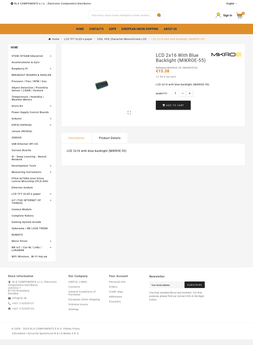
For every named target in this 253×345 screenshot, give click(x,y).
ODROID (17, 143)
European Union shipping (84, 305)
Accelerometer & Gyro (26, 68)
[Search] (121, 18)
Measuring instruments (26, 177)
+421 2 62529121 (23, 309)
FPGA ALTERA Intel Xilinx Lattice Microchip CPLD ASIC (30, 185)
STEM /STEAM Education (27, 61)
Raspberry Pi (20, 74)
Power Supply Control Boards (30, 117)
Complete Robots (23, 221)
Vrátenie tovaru (78, 310)
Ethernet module (22, 193)
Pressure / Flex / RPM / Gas (29, 87)
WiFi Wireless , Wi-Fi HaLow (29, 262)
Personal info (117, 287)
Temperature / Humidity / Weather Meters (28, 104)
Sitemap (73, 315)
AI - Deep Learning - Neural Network (29, 163)
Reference (161, 73)
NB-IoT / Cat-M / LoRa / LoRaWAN (27, 254)
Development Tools (24, 171)
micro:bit (17, 111)
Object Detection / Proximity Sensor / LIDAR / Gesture (30, 94)
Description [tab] (76, 143)
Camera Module (22, 215)
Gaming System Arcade (26, 227)
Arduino (17, 124)
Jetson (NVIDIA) (22, 136)
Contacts (74, 292)
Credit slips (116, 297)
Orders (113, 292)
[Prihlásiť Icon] (224, 18)
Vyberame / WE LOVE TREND (30, 234)
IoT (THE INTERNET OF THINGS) (26, 207)
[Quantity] (175, 99)
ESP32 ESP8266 (22, 130)
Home (14, 53)
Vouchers (115, 307)
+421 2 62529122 (23, 314)
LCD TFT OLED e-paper (26, 199)
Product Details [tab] (110, 143)
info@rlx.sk (19, 303)
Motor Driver (20, 246)
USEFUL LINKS (77, 287)
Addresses (115, 302)
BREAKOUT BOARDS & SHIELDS (31, 80)
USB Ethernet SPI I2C (25, 149)
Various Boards (21, 155)
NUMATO (17, 240)
